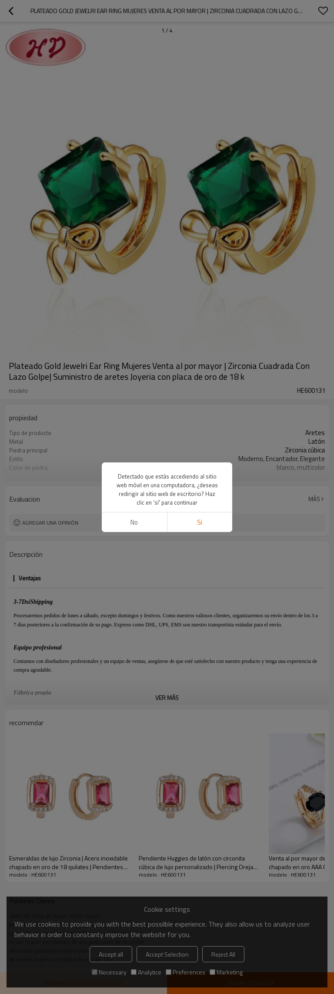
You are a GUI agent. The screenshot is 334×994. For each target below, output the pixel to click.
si (199, 522)
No (134, 522)
